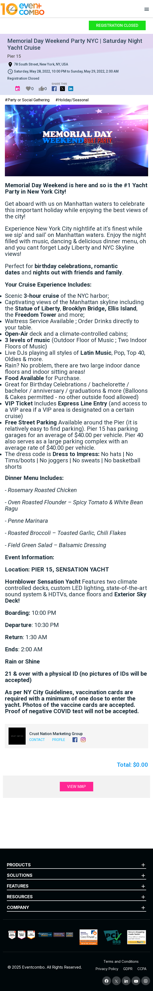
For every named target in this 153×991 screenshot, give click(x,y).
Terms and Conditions (121, 961)
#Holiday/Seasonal (72, 100)
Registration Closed (117, 25)
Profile (58, 740)
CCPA (141, 969)
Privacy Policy (107, 969)
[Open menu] (147, 9)
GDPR (128, 969)
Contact (37, 740)
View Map (76, 786)
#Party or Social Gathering (27, 100)
